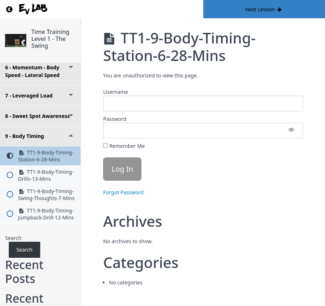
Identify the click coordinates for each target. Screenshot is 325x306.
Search (13, 237)
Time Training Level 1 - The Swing (50, 39)
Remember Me (124, 145)
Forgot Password (123, 192)
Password (114, 118)
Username (115, 91)
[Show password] (291, 130)
